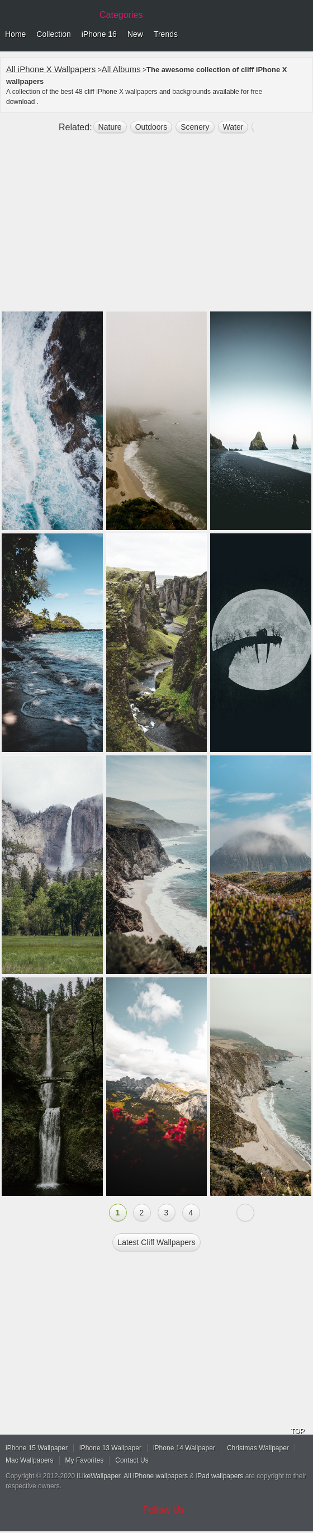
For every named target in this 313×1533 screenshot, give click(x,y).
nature (110, 126)
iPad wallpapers (220, 1476)
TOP (297, 1431)
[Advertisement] (156, 227)
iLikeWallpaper (99, 1476)
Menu (301, 34)
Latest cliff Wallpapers (156, 1242)
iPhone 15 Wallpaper (37, 1448)
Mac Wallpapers (30, 1460)
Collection (53, 34)
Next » (245, 1213)
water (233, 126)
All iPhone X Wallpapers (51, 69)
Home (15, 34)
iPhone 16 (99, 34)
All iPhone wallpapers (156, 1476)
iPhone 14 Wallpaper (184, 1448)
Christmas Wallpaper (258, 1448)
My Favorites (84, 1460)
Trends (166, 34)
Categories (121, 15)
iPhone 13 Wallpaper (110, 1448)
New (135, 34)
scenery (195, 126)
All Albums (121, 69)
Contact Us (131, 1460)
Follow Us (164, 1509)
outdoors (151, 126)
